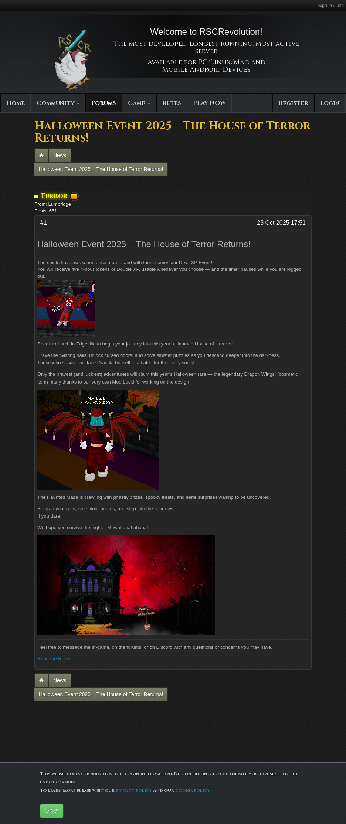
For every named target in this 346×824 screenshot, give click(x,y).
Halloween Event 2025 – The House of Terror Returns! (101, 169)
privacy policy (134, 790)
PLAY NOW (209, 103)
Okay (52, 810)
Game (139, 103)
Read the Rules (54, 658)
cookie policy (192, 790)
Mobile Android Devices (206, 69)
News (59, 155)
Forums (103, 103)
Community (58, 103)
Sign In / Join (331, 5)
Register (293, 103)
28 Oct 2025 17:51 (281, 222)
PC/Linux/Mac (224, 62)
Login (330, 103)
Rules (171, 103)
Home (15, 103)
